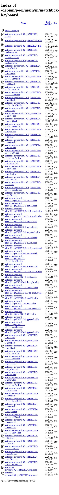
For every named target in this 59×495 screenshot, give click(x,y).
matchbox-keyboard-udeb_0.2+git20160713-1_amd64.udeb (21, 286)
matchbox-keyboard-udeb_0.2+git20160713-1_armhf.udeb (21, 204)
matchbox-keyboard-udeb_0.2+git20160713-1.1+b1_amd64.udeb (24, 291)
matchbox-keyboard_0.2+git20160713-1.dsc (23, 40)
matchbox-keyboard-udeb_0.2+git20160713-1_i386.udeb (20, 302)
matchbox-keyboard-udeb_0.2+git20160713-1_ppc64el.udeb (22, 318)
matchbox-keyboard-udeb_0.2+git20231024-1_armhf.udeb (21, 220)
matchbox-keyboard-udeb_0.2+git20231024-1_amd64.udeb (21, 297)
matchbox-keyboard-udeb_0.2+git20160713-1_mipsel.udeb (21, 225)
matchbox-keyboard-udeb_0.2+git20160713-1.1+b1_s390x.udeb (23, 270)
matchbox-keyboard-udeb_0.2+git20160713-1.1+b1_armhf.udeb (23, 215)
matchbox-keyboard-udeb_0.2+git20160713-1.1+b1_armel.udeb (23, 210)
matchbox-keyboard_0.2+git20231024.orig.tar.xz (21, 468)
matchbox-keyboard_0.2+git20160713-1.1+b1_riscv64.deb (21, 400)
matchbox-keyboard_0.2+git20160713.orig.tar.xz (21, 474)
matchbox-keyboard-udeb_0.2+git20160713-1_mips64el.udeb (22, 231)
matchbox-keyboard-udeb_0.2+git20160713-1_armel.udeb (21, 199)
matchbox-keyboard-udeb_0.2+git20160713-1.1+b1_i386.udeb (23, 307)
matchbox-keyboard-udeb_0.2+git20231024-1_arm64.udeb (21, 252)
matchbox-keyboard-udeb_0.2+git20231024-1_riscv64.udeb (21, 265)
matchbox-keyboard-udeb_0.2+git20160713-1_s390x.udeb (21, 241)
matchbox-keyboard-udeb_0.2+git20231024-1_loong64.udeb (22, 281)
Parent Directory (12, 30)
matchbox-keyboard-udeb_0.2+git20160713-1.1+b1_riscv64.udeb (15, 258)
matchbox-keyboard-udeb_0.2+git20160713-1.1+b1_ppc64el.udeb (15, 324)
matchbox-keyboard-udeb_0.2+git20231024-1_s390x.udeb (21, 275)
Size (55, 23)
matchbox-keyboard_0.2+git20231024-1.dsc (23, 46)
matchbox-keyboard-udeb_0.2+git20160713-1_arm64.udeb (21, 236)
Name (23, 23)
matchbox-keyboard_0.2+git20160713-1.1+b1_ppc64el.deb (21, 463)
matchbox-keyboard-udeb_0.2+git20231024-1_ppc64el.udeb (22, 331)
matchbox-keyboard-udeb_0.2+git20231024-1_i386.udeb (20, 312)
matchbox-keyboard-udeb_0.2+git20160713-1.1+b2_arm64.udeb (23, 247)
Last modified (48, 23)
